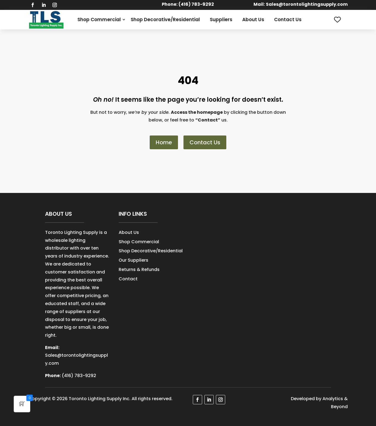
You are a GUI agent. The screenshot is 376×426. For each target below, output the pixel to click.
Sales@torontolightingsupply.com (307, 4)
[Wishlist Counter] (337, 19)
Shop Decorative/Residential (165, 19)
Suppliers (221, 19)
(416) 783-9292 (79, 375)
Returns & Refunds (139, 269)
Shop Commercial (99, 19)
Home (164, 142)
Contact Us (288, 19)
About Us (253, 19)
